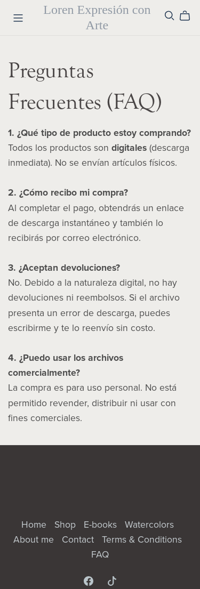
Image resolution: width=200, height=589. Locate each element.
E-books (101, 524)
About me (35, 539)
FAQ (100, 554)
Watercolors (149, 524)
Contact (79, 539)
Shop (66, 524)
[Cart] (189, 16)
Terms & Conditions (142, 539)
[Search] (169, 16)
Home (35, 524)
